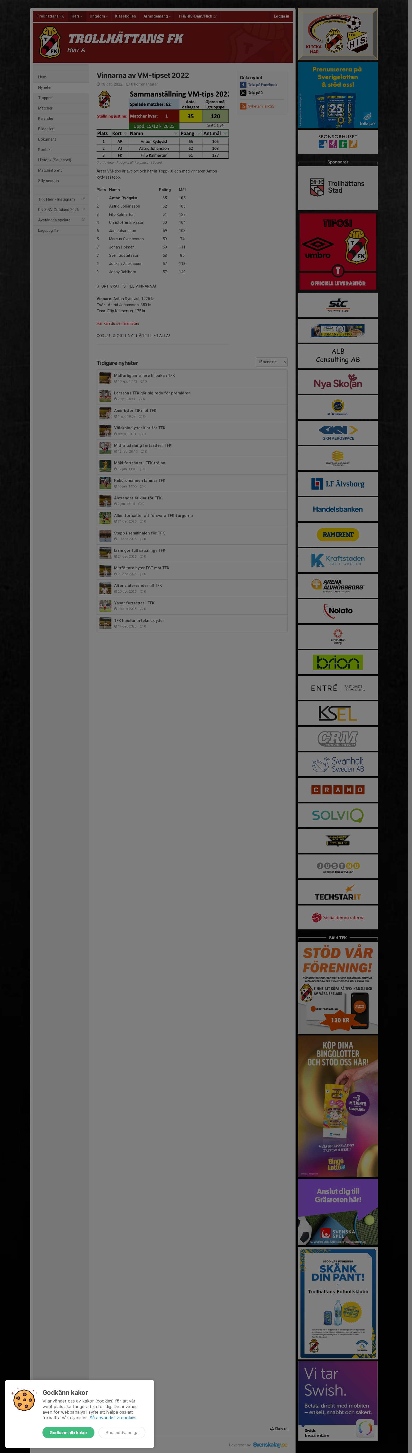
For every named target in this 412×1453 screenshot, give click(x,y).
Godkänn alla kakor (68, 1432)
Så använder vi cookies (112, 1417)
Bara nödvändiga (122, 1432)
